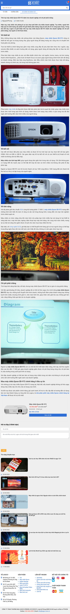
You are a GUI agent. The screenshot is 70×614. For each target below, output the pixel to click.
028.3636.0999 (29, 611)
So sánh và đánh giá (29, 12)
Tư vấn (5, 12)
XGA (21, 209)
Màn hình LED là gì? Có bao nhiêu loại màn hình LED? (44, 477)
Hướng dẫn (14, 12)
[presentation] (15, 443)
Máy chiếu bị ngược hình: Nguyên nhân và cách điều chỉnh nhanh (47, 495)
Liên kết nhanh (40, 575)
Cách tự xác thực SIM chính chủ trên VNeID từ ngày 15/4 (45, 458)
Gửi (4, 450)
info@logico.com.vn (44, 611)
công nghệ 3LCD (15, 227)
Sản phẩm (21, 575)
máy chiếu (12, 109)
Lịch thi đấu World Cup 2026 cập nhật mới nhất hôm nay (45, 551)
